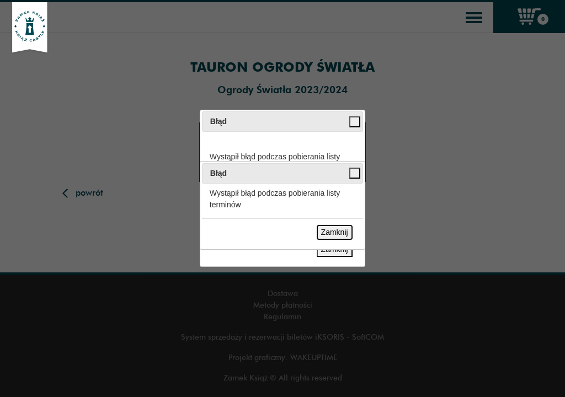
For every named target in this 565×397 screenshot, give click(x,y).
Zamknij (334, 232)
